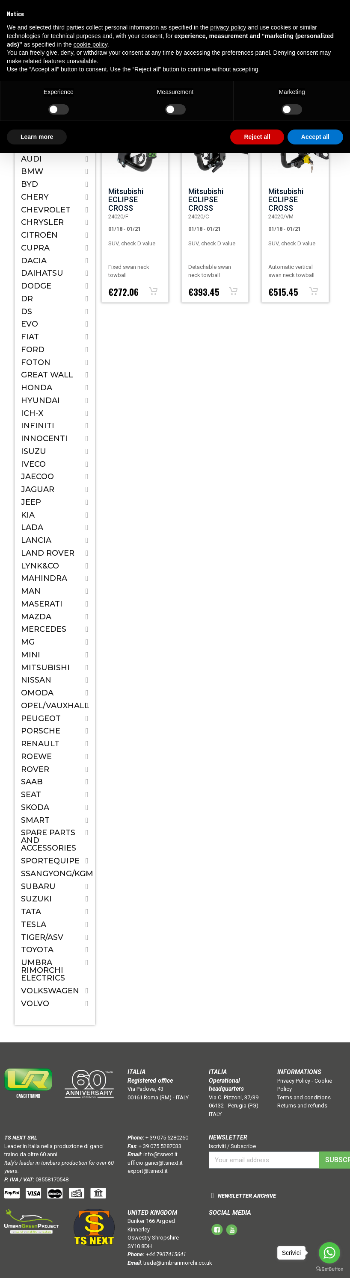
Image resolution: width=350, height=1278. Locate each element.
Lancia (36, 540)
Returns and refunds (302, 1105)
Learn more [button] (37, 136)
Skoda (35, 807)
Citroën (39, 235)
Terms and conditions (304, 1097)
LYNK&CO (40, 566)
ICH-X (32, 413)
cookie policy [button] (90, 44)
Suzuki (36, 899)
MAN (31, 591)
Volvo (35, 1003)
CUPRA (35, 248)
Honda (36, 388)
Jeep (31, 502)
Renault (40, 744)
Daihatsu (42, 273)
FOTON (35, 362)
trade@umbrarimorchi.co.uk (177, 1263)
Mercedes (43, 629)
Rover (35, 769)
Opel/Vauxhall (55, 706)
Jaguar (37, 489)
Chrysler (42, 222)
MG (28, 642)
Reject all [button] (257, 136)
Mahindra (44, 578)
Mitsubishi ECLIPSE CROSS (125, 200)
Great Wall (47, 375)
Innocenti (44, 438)
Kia (28, 515)
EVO (29, 324)
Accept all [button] (315, 136)
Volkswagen (50, 991)
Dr (27, 299)
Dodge (36, 286)
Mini (30, 655)
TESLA (33, 924)
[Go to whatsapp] (329, 1252)
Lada (32, 527)
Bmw (32, 171)
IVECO (33, 464)
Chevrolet (46, 210)
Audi (31, 159)
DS (26, 311)
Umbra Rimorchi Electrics (43, 970)
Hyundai (40, 400)
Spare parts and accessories (48, 840)
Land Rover (47, 553)
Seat (31, 794)
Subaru (38, 886)
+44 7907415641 (166, 1254)
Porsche (40, 731)
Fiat (30, 337)
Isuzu (33, 451)
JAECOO (37, 476)
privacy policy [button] (228, 27)
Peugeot (41, 718)
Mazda (36, 617)
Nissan (36, 680)
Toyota (37, 950)
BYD (29, 184)
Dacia (34, 261)
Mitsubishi (45, 667)
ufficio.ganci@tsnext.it (155, 1163)
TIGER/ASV (42, 937)
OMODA (37, 693)
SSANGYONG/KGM (55, 874)
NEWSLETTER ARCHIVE (247, 1196)
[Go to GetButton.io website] (329, 1269)
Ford (32, 349)
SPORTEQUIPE (50, 861)
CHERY (35, 197)
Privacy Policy (293, 1081)
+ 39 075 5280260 (166, 1137)
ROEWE (36, 756)
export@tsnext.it (148, 1171)
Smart (35, 820)
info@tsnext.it (160, 1154)
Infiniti (37, 426)
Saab (32, 782)
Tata (31, 912)
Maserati (41, 604)
